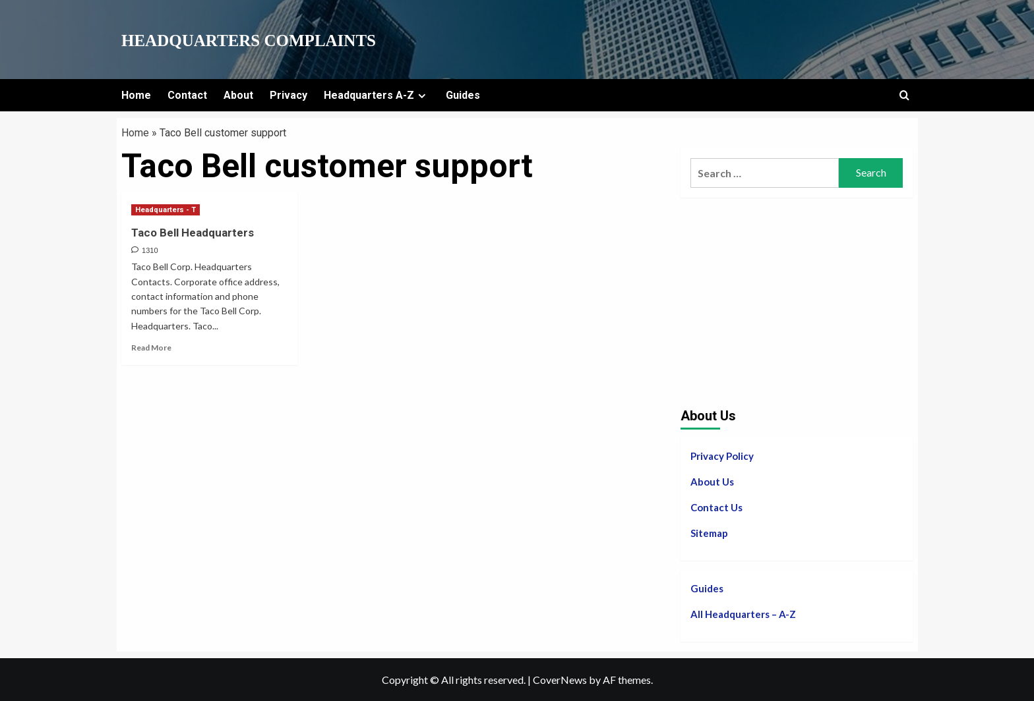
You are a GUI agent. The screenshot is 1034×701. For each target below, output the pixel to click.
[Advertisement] (797, 300)
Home (136, 95)
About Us (712, 482)
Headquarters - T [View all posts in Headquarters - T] (165, 210)
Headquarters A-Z (376, 95)
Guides (463, 95)
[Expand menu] (421, 95)
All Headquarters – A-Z (743, 614)
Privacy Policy (722, 456)
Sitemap (709, 533)
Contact (187, 95)
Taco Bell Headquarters (192, 232)
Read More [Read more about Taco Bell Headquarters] (151, 347)
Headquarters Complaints (248, 40)
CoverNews (560, 679)
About (238, 95)
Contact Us (716, 507)
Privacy (288, 95)
